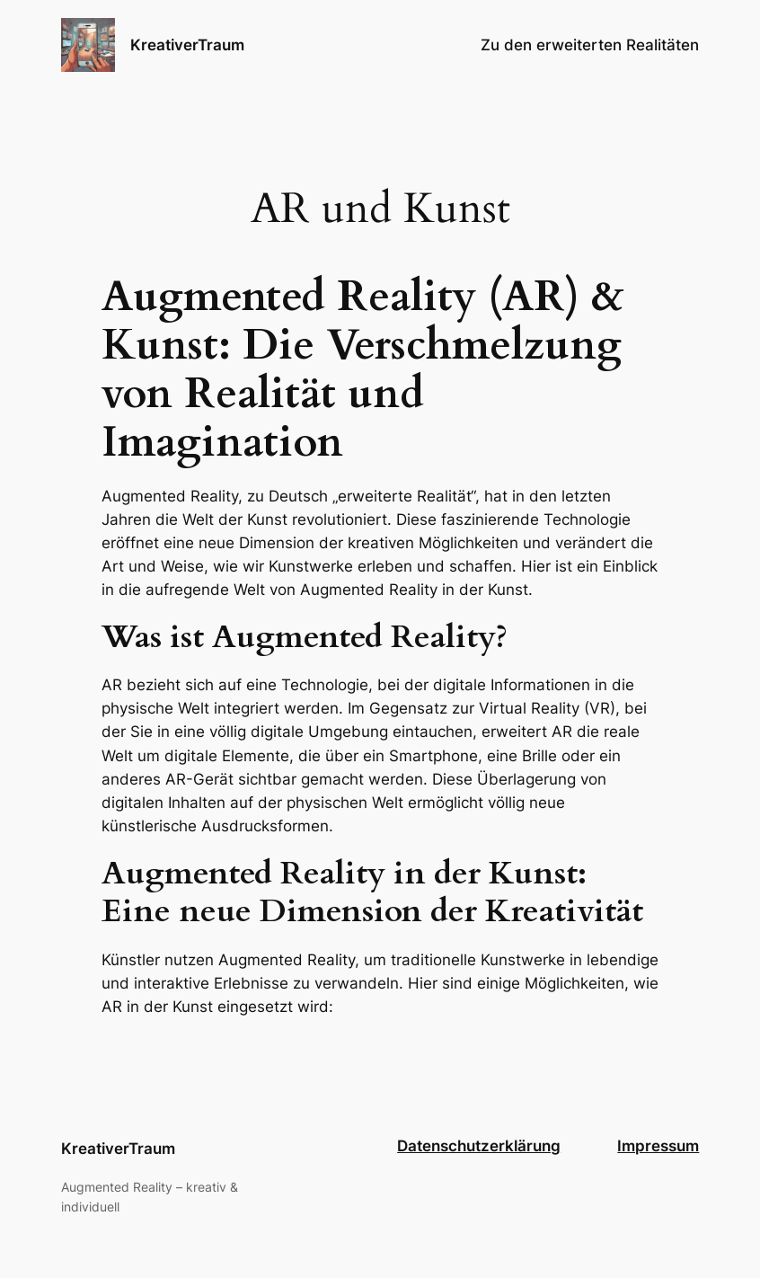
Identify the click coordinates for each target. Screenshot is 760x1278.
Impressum (658, 1146)
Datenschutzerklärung (479, 1146)
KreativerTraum (187, 45)
